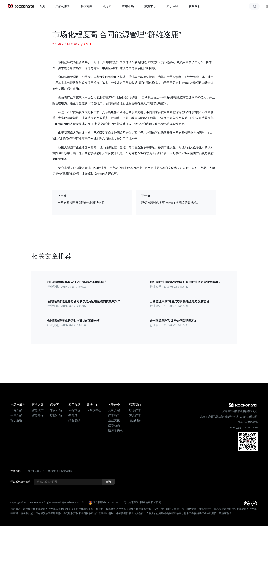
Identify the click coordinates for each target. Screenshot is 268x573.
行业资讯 (85, 44)
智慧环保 (38, 415)
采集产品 (16, 415)
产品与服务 (62, 6)
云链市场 (74, 410)
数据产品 (56, 415)
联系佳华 (135, 410)
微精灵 (72, 415)
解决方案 (86, 6)
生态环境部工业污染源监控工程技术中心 (50, 471)
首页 (42, 6)
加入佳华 (135, 415)
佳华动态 (114, 425)
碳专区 (107, 6)
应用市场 (128, 6)
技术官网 (156, 502)
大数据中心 (94, 410)
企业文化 (114, 420)
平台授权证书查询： (21, 481)
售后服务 (135, 420)
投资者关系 (115, 430)
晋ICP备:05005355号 (73, 502)
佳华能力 (114, 415)
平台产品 (16, 410)
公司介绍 (114, 410)
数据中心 (150, 6)
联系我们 (194, 6)
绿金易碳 (74, 420)
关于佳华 (172, 6)
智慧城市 (38, 410)
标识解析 (16, 420)
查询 (108, 481)
